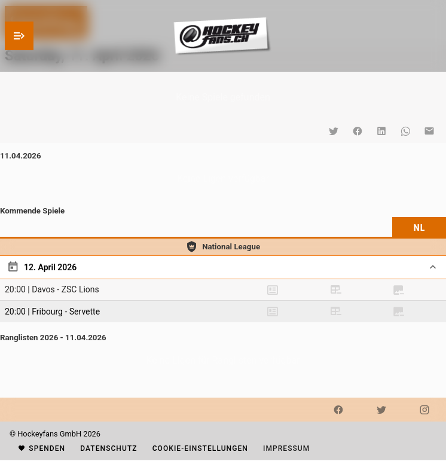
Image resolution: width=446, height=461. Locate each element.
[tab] (419, 228)
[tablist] (223, 228)
